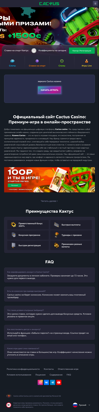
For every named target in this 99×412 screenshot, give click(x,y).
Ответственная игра (68, 369)
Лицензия (40, 374)
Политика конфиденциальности (23, 369)
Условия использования (19, 374)
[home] (49, 3)
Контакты (49, 369)
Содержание (56, 374)
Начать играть (49, 90)
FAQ (69, 374)
